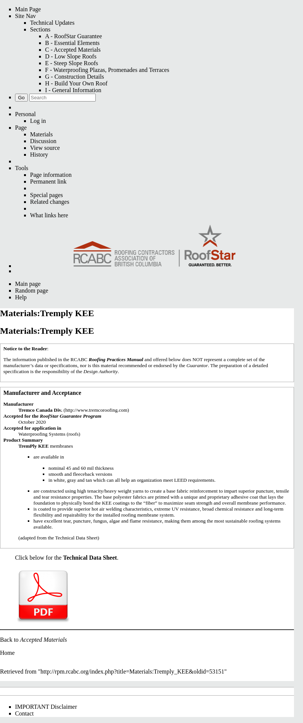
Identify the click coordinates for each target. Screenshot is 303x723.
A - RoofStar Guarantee (73, 36)
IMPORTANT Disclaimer (46, 707)
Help (21, 297)
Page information (51, 175)
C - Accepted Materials (73, 49)
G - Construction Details (74, 76)
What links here (49, 215)
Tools (21, 168)
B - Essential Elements (72, 43)
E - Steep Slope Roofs (71, 63)
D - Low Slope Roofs (70, 56)
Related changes (49, 202)
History (39, 154)
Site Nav (25, 16)
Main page (28, 284)
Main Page (28, 9)
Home (7, 653)
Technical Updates (52, 22)
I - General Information (73, 90)
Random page (31, 290)
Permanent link (48, 181)
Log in (38, 121)
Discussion (43, 141)
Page (21, 127)
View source (45, 148)
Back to (33, 639)
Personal (25, 114)
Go (21, 97)
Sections (40, 29)
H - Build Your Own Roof (76, 83)
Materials (41, 134)
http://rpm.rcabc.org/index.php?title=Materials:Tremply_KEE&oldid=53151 (133, 671)
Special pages (46, 195)
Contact (24, 713)
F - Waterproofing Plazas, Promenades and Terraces (107, 70)
